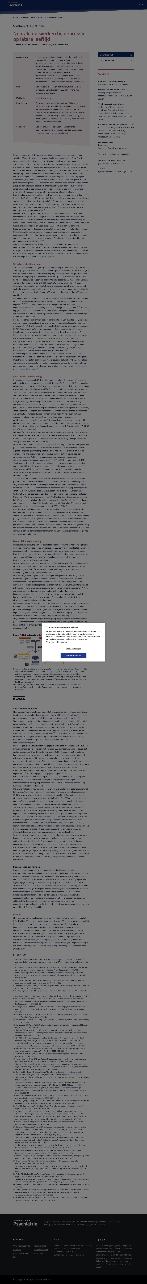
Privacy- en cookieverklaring (56, 645)
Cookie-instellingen (58, 652)
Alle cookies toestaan (88, 652)
